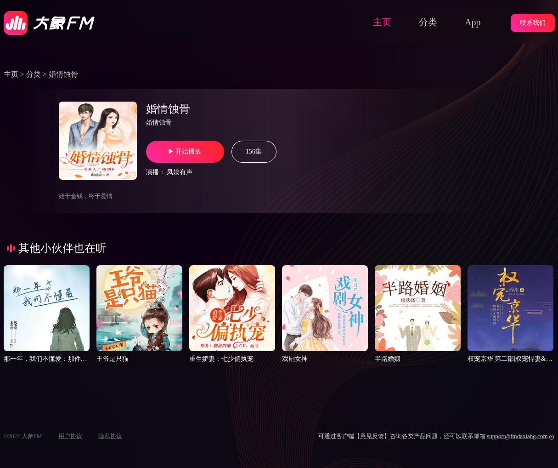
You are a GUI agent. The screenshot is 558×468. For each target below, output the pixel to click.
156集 (254, 151)
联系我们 (533, 22)
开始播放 (185, 151)
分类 (428, 22)
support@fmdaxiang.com (517, 436)
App (472, 22)
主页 (382, 22)
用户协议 (70, 436)
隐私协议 (110, 436)
